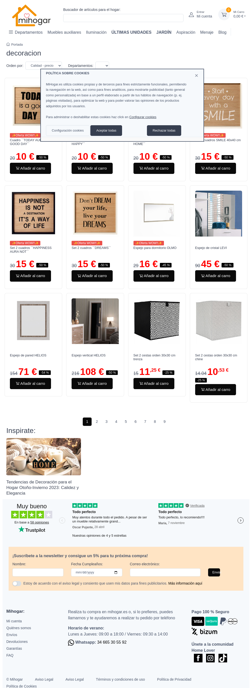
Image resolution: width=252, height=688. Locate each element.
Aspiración (185, 32)
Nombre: (19, 564)
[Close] (196, 75)
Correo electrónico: (145, 564)
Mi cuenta (14, 621)
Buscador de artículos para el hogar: (92, 10)
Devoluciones (17, 642)
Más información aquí (185, 583)
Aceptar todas (106, 130)
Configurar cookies (143, 117)
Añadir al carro (30, 168)
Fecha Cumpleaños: (87, 564)
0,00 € (239, 14)
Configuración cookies (68, 130)
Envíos (11, 635)
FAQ (9, 655)
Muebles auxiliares (64, 32)
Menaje (206, 32)
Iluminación (96, 32)
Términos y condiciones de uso (120, 679)
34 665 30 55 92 (112, 642)
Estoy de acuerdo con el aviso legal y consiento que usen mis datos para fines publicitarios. (112, 583)
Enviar (216, 572)
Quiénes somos (18, 628)
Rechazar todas (164, 130)
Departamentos (26, 32)
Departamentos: (80, 66)
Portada (14, 44)
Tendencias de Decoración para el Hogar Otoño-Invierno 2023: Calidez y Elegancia (42, 488)
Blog (222, 32)
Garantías (14, 648)
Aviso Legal (44, 679)
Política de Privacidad (174, 679)
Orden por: (14, 66)
